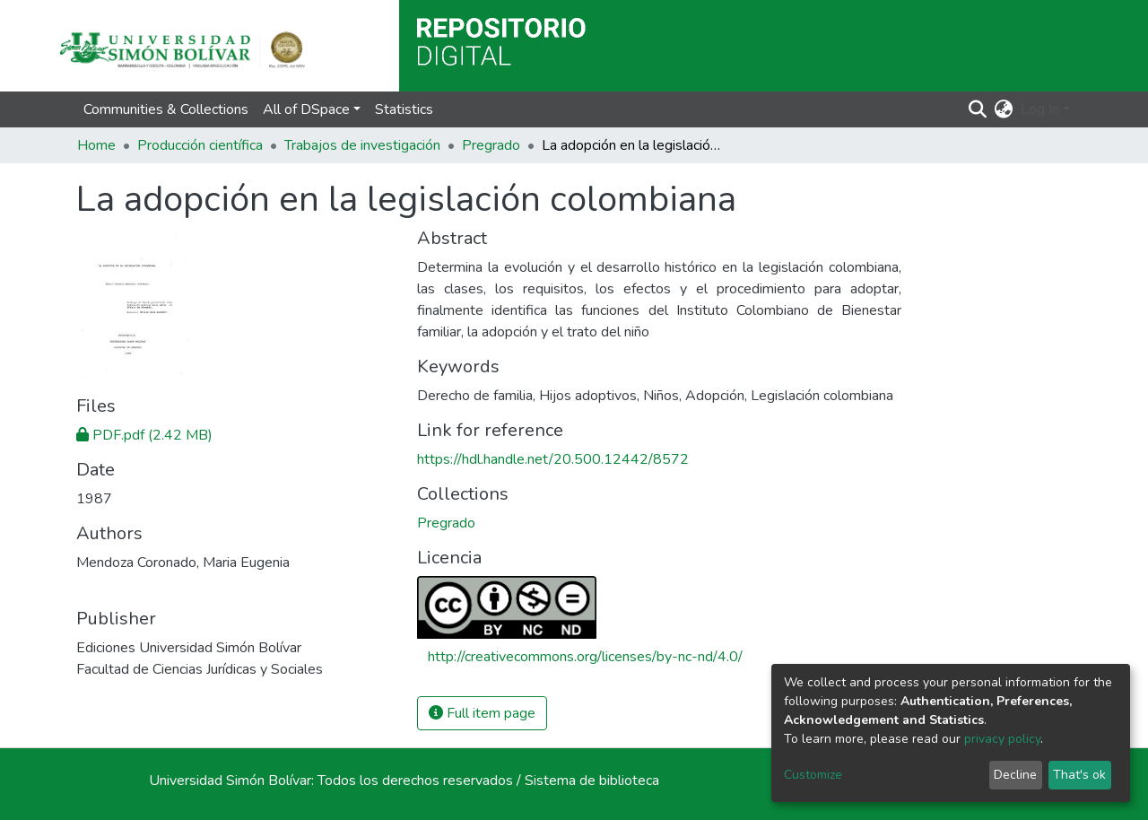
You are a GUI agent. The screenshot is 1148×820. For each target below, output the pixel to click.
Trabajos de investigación (362, 145)
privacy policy (1002, 738)
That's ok (1079, 774)
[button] (1004, 109)
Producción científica (200, 145)
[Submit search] (978, 109)
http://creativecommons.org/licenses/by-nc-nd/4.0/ (585, 657)
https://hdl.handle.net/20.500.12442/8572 (553, 459)
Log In (1040, 109)
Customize (813, 774)
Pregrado (491, 145)
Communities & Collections (165, 109)
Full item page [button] (482, 713)
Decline (1015, 774)
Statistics (404, 109)
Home (96, 145)
